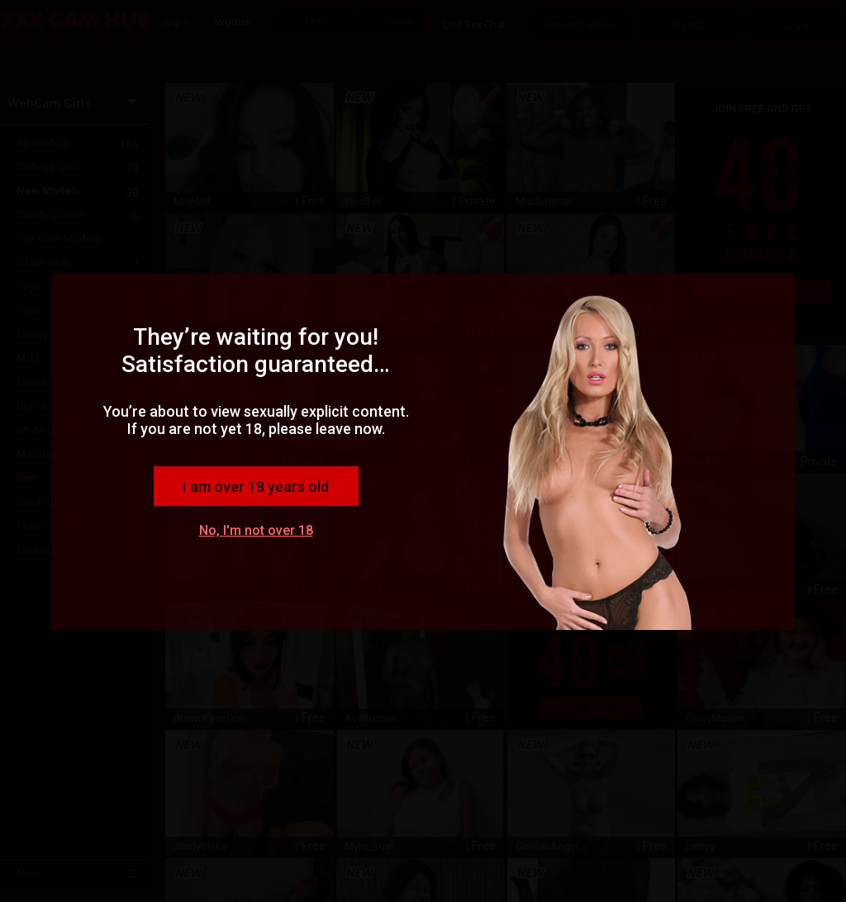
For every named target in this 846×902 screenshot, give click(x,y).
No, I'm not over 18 (256, 530)
